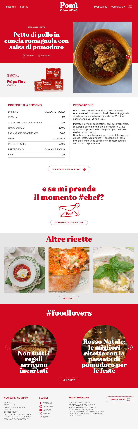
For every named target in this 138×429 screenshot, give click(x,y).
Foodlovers (100, 7)
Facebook (45, 403)
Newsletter (9, 405)
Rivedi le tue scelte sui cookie (17, 417)
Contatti (8, 402)
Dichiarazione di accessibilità (17, 414)
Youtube (45, 410)
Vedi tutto (69, 298)
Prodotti (11, 7)
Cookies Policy (11, 412)
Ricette (24, 7)
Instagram (46, 406)
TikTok (44, 417)
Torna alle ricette (36, 27)
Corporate (117, 7)
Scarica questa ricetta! (66, 169)
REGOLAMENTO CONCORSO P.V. (17, 419)
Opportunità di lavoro (14, 407)
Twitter (44, 413)
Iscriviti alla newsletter (69, 222)
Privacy (7, 410)
